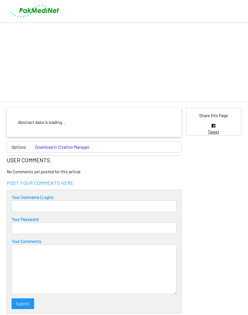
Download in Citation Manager (62, 147)
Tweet (213, 131)
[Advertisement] (124, 62)
